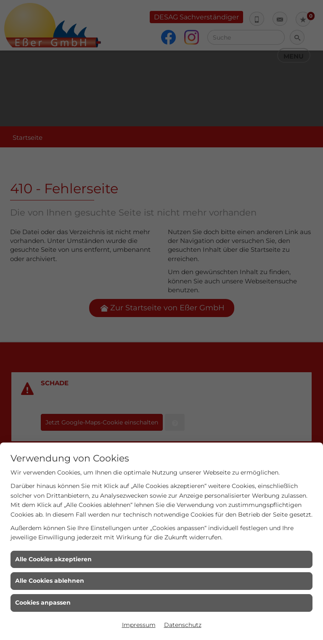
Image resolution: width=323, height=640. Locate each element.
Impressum (139, 625)
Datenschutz (182, 625)
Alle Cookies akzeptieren (53, 559)
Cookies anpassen (43, 602)
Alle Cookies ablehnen (49, 580)
